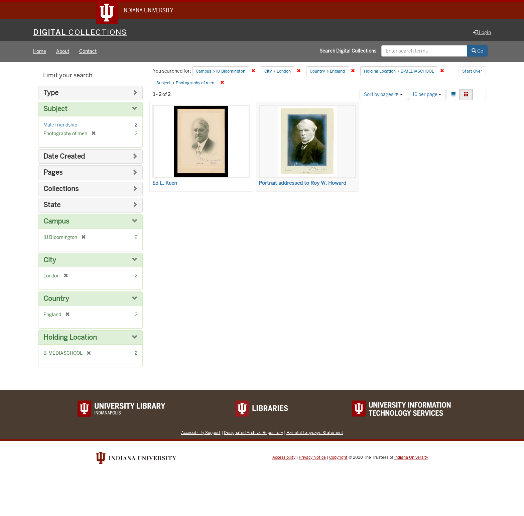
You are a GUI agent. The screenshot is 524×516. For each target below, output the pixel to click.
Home (39, 52)
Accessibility (283, 457)
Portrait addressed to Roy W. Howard (302, 183)
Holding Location (70, 337)
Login (482, 32)
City (49, 260)
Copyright (338, 457)
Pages (52, 173)
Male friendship (60, 125)
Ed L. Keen (164, 183)
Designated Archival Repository (253, 432)
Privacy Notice (312, 457)
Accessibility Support (201, 432)
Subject (55, 109)
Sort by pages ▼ (383, 94)
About (62, 52)
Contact (88, 52)
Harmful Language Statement (314, 432)
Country (56, 298)
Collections (61, 189)
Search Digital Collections (347, 51)
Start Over (472, 71)
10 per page (426, 94)
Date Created (64, 156)
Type (50, 93)
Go (477, 51)
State (51, 205)
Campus (56, 221)
